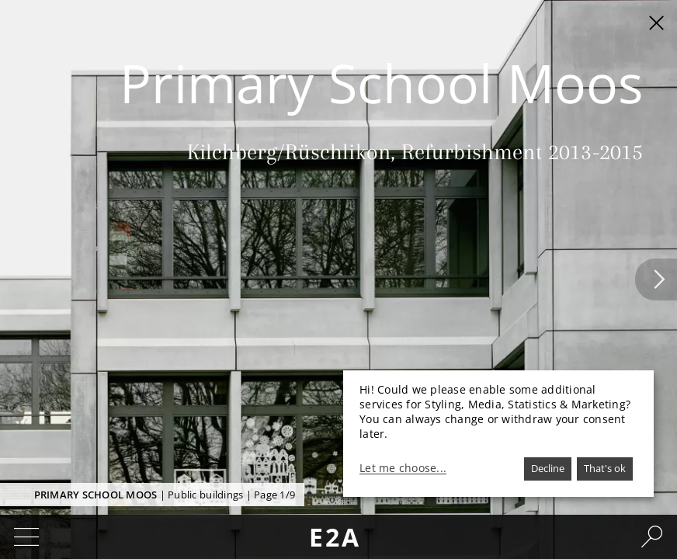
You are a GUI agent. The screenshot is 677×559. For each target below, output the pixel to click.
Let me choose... (402, 468)
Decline (547, 468)
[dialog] (498, 433)
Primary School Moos (96, 495)
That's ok (605, 468)
